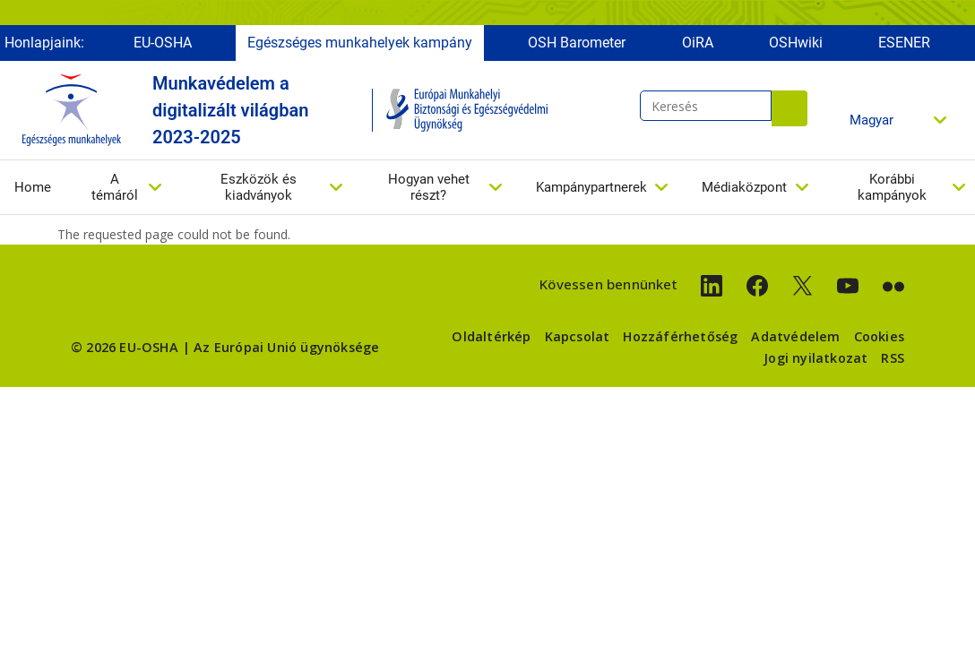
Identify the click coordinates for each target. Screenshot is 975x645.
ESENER (904, 42)
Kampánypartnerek (591, 187)
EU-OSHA (163, 42)
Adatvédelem (795, 336)
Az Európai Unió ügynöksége (286, 347)
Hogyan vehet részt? (429, 187)
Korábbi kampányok (892, 187)
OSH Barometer (577, 42)
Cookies (879, 336)
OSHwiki (796, 42)
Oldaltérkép (491, 336)
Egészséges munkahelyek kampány (359, 42)
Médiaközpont (744, 187)
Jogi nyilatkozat (815, 357)
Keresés (789, 108)
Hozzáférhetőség (680, 336)
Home (32, 187)
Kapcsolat (577, 336)
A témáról (114, 187)
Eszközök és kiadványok (258, 187)
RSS (892, 357)
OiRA (697, 42)
